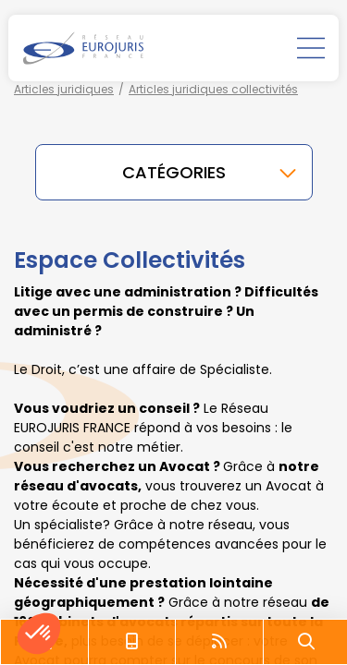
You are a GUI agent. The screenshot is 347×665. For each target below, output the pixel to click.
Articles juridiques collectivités (213, 89)
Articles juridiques (64, 89)
